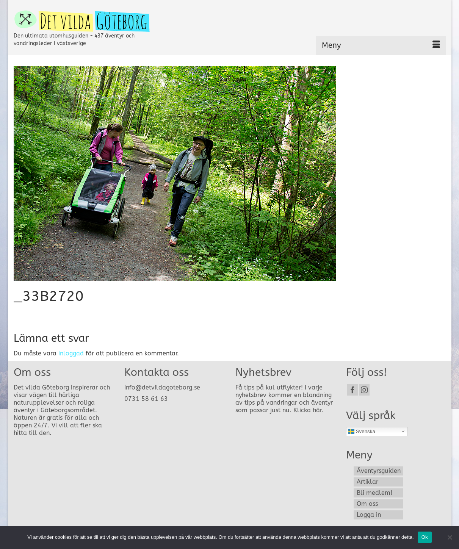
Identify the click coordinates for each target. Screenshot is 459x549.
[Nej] (449, 537)
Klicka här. (308, 410)
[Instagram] (364, 390)
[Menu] (381, 45)
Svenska (361, 431)
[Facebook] (352, 390)
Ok (424, 537)
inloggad (71, 353)
